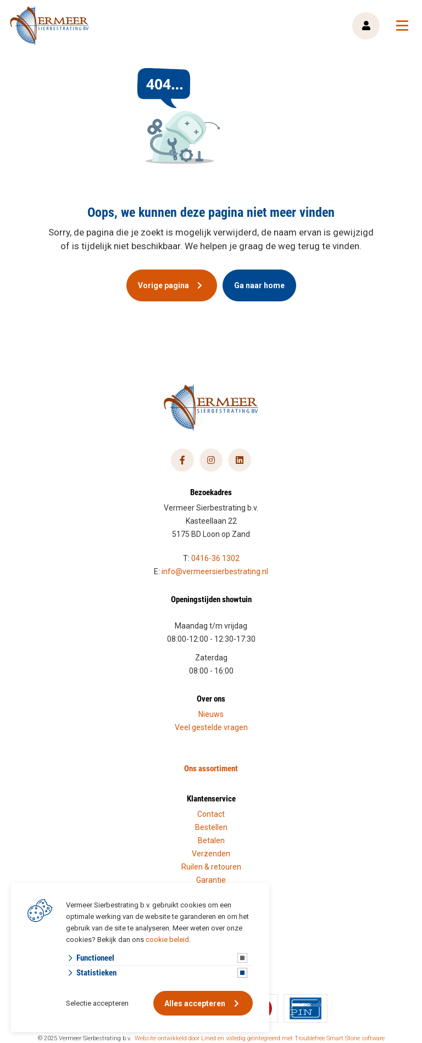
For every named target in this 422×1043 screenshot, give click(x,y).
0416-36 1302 (215, 558)
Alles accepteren (194, 1003)
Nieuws (211, 714)
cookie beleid (167, 939)
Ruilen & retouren (211, 866)
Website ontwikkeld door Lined (175, 1038)
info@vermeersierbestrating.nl (215, 571)
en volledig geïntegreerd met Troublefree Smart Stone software (301, 1038)
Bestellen (211, 827)
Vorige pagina (163, 285)
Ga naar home (259, 285)
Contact (211, 814)
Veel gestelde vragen (211, 727)
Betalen (211, 840)
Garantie (211, 880)
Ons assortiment (211, 767)
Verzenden (211, 853)
